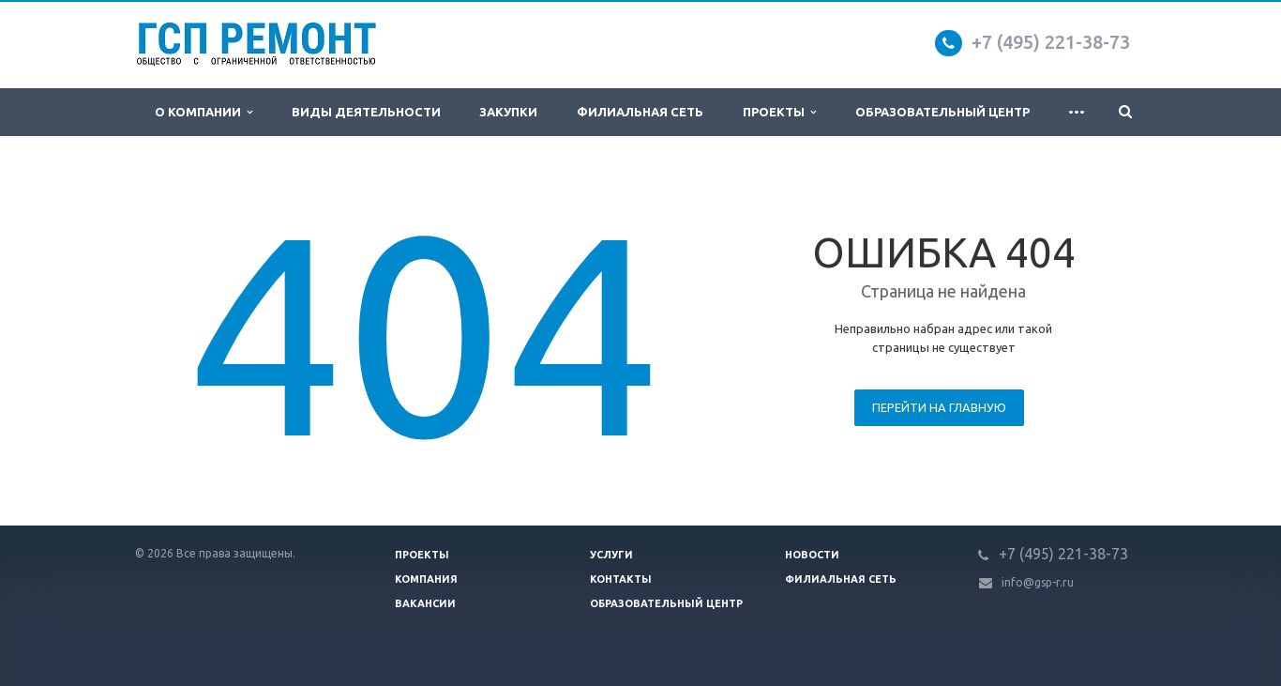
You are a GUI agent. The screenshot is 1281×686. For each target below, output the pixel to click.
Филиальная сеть (640, 111)
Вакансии (425, 603)
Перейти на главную (939, 407)
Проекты (779, 112)
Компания (426, 579)
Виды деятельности (366, 111)
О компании (203, 112)
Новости (812, 554)
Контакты (621, 579)
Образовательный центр (942, 111)
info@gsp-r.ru (1038, 582)
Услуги (611, 554)
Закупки (508, 111)
